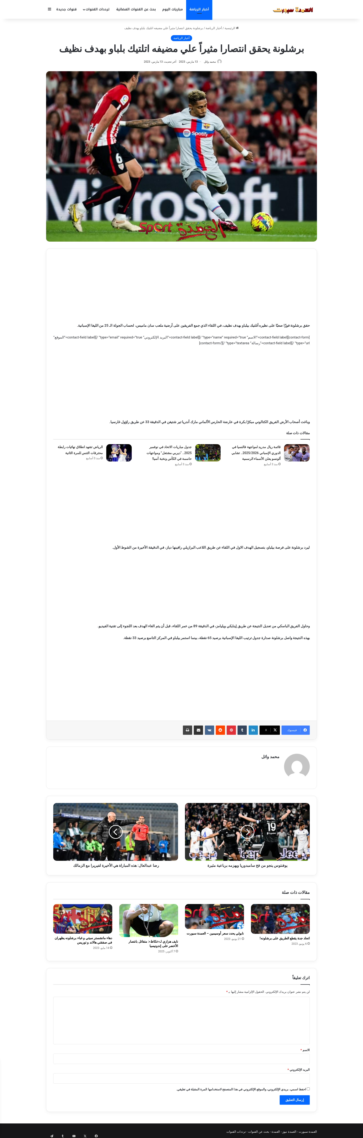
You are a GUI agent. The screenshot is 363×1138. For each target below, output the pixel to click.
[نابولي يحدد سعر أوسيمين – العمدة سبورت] (214, 914)
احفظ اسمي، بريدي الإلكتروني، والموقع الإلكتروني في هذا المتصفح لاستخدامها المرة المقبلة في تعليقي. (241, 1087)
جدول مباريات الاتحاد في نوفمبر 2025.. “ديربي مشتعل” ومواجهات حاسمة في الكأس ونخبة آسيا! (169, 453)
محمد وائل (209, 61)
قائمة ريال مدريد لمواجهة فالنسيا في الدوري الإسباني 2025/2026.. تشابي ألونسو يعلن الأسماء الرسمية (256, 453)
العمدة (276, 1129)
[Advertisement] (181, 288)
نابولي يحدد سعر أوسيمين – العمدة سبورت (215, 931)
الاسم (305, 1048)
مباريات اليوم (172, 9)
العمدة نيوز (289, 1129)
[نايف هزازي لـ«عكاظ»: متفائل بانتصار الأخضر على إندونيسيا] (148, 918)
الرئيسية (232, 28)
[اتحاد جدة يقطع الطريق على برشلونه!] (280, 917)
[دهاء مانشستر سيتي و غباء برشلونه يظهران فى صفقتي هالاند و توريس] (82, 917)
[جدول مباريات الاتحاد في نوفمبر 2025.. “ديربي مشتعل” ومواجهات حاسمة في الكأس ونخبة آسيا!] (208, 453)
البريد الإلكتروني (299, 1067)
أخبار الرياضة (199, 9)
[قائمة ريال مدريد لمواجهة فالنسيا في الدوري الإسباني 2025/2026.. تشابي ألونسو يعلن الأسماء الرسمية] (297, 453)
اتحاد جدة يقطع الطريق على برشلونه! (285, 936)
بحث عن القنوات (258, 1129)
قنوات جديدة (66, 9)
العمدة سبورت (308, 1129)
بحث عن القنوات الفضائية (136, 9)
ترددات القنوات (98, 9)
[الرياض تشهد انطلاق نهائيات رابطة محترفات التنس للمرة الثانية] (119, 453)
